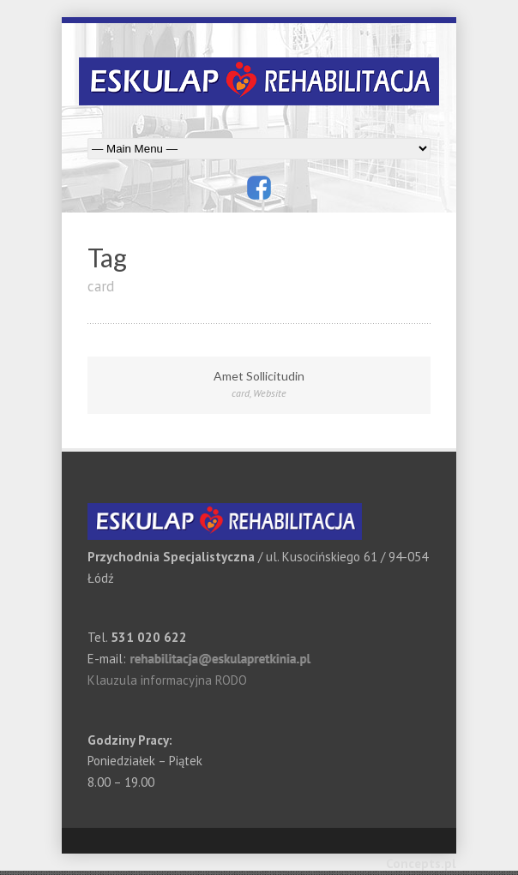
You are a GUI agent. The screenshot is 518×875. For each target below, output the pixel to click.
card (241, 393)
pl (450, 863)
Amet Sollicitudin (259, 376)
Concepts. (415, 863)
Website (269, 393)
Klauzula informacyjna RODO (167, 680)
